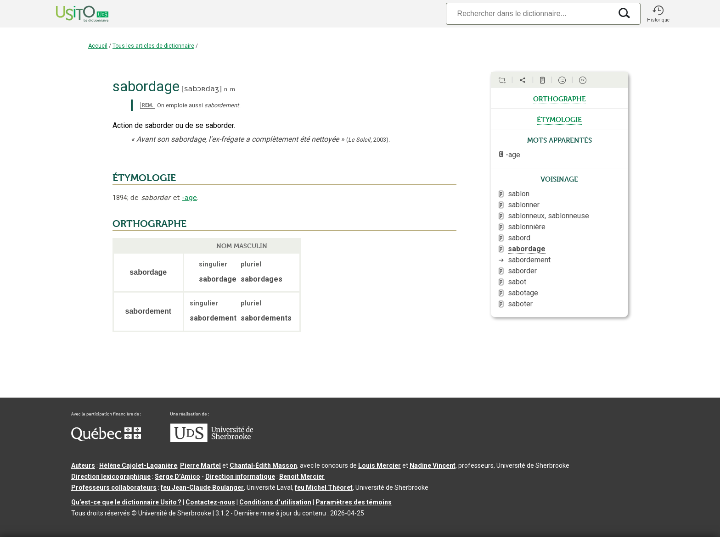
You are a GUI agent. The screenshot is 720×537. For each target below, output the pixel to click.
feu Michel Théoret (324, 487)
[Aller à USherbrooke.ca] (211, 439)
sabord (519, 237)
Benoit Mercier (302, 476)
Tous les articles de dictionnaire (153, 46)
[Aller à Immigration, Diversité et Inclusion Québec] (106, 439)
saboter (520, 303)
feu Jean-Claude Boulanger (202, 487)
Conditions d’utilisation (275, 502)
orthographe (559, 98)
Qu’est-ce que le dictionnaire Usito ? (126, 502)
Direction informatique (240, 476)
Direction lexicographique (111, 476)
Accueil (97, 46)
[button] (658, 14)
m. (233, 89)
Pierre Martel (200, 465)
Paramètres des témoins (353, 502)
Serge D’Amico (177, 476)
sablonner (524, 204)
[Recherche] (529, 13)
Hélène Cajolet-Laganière (138, 465)
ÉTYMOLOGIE (144, 177)
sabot (517, 281)
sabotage (523, 292)
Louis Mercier (379, 465)
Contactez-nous (210, 502)
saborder (522, 270)
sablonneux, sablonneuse (548, 215)
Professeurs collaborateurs (114, 487)
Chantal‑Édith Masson (263, 465)
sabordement (529, 259)
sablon (518, 193)
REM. (147, 105)
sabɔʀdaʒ (201, 88)
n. (226, 89)
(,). (368, 139)
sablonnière (527, 226)
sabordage (527, 248)
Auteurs (83, 465)
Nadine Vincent (433, 465)
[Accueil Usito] (72, 14)
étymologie (559, 118)
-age (189, 197)
